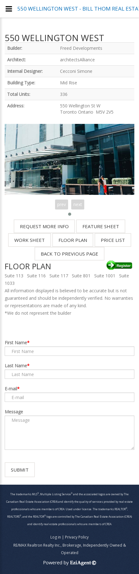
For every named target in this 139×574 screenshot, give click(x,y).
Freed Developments (81, 48)
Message (14, 412)
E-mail (11, 389)
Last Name (16, 366)
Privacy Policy (77, 537)
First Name (16, 343)
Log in (55, 537)
